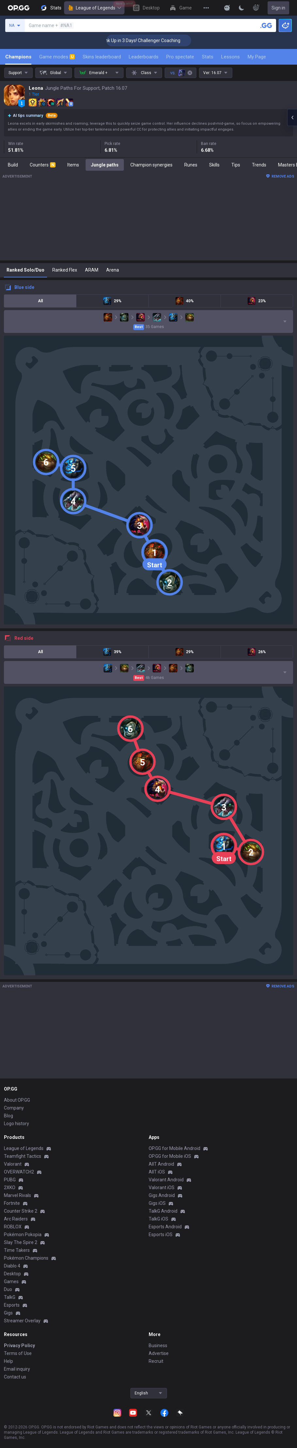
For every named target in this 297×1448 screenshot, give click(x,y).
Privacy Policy (19, 1345)
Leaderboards (143, 57)
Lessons (230, 57)
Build (13, 164)
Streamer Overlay (22, 1320)
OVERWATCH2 (19, 1171)
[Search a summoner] (266, 25)
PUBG (10, 1179)
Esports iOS (161, 1234)
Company (14, 1107)
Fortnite (12, 1203)
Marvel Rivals (17, 1195)
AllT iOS (157, 1171)
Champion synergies (151, 164)
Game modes (57, 57)
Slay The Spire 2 (20, 1242)
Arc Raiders (16, 1218)
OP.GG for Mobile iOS (170, 1156)
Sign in (278, 7)
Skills (214, 164)
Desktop (12, 1273)
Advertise (159, 1353)
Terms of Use (18, 1353)
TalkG (9, 1297)
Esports (12, 1305)
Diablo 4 (12, 1265)
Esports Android (165, 1226)
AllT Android (161, 1164)
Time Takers (17, 1250)
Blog (8, 1115)
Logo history (16, 1123)
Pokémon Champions (26, 1258)
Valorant (13, 1164)
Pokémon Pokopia (22, 1234)
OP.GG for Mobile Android (174, 1148)
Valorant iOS (161, 1187)
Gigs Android (162, 1195)
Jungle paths (105, 164)
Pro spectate (180, 57)
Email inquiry (17, 1369)
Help (8, 1361)
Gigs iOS (157, 1203)
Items (73, 164)
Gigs (8, 1312)
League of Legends (94, 8)
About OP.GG (17, 1100)
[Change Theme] (241, 7)
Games (11, 1281)
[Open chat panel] (292, 117)
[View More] (206, 7)
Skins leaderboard (102, 57)
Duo (8, 1289)
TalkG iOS (158, 1218)
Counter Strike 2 (20, 1211)
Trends (259, 164)
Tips (235, 164)
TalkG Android (163, 1211)
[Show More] (227, 7)
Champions (18, 57)
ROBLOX (13, 1226)
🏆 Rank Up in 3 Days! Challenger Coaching (152, 40)
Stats (207, 57)
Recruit (156, 1361)
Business (158, 1345)
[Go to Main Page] (18, 8)
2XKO (9, 1187)
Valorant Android (166, 1179)
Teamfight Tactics (22, 1156)
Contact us (15, 1376)
